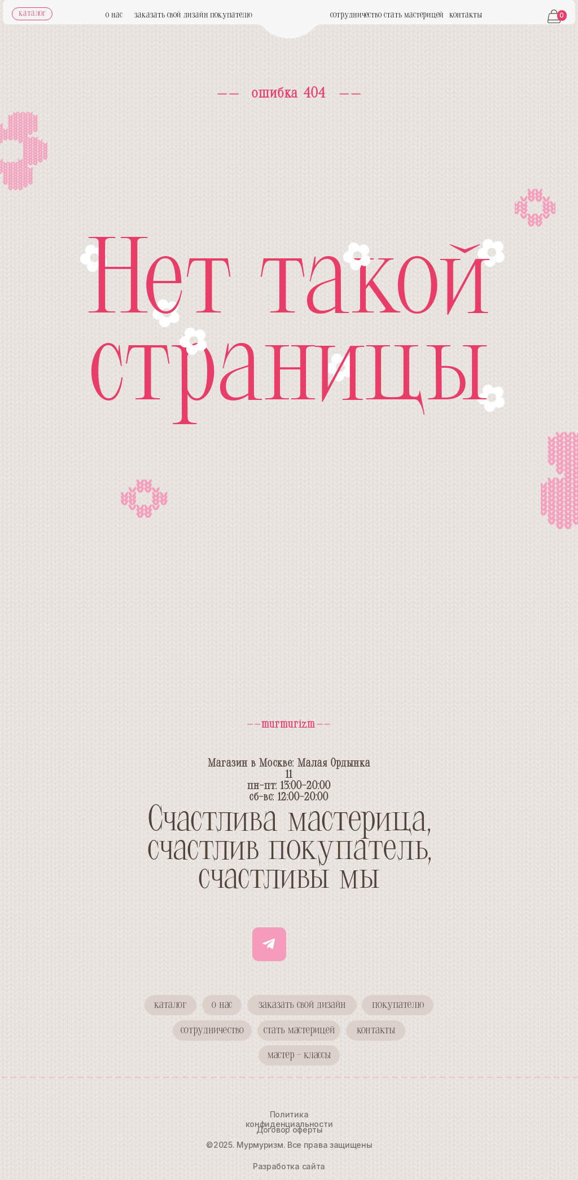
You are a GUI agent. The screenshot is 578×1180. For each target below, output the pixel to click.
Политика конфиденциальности (289, 1119)
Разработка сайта (289, 1166)
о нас (114, 15)
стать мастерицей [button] (414, 15)
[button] (212, 1030)
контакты (465, 15)
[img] (289, 24)
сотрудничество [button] (356, 15)
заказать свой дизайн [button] (171, 15)
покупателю (231, 15)
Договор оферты (289, 1129)
